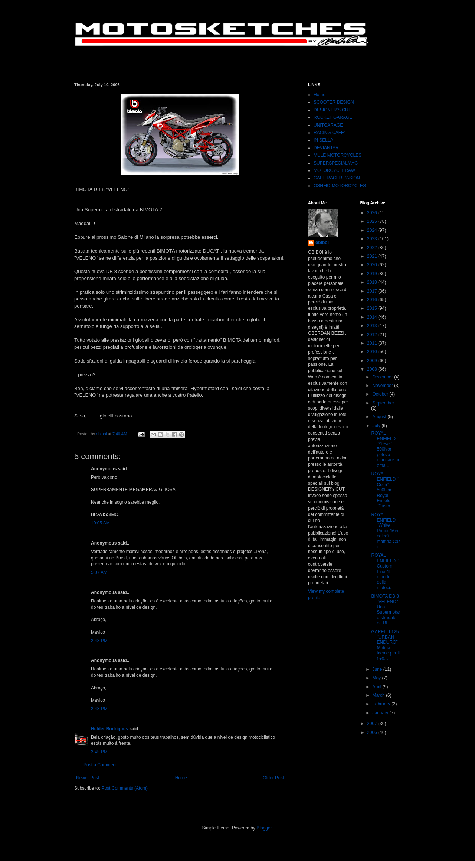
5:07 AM (99, 572)
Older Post (273, 777)
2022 (372, 247)
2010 (372, 351)
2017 (372, 291)
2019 (372, 273)
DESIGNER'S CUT (332, 110)
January (380, 712)
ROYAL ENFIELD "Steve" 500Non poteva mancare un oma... (385, 449)
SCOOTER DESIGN (334, 102)
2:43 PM (99, 640)
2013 (372, 325)
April (377, 686)
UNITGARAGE (328, 125)
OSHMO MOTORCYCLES (340, 185)
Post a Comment (100, 764)
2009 (372, 360)
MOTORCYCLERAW (334, 170)
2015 (372, 308)
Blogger (264, 828)
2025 (372, 221)
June (377, 669)
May (377, 677)
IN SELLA (323, 140)
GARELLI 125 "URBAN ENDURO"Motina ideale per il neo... (385, 645)
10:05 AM (100, 523)
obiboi (322, 242)
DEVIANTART (327, 147)
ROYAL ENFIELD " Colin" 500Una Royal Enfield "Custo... (384, 490)
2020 (372, 264)
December (383, 377)
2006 (372, 732)
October (380, 394)
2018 (372, 282)
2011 (372, 343)
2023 (372, 238)
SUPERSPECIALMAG (336, 163)
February (381, 703)
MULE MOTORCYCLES (337, 155)
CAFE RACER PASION (337, 178)
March (379, 695)
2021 (372, 256)
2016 (372, 299)
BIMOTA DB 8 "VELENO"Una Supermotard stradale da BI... (385, 610)
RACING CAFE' (329, 132)
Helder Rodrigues (109, 728)
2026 (372, 212)
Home (181, 777)
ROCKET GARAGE (333, 117)
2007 (372, 723)
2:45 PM (99, 751)
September (383, 403)
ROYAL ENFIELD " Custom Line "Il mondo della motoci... (384, 571)
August (379, 416)
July (376, 425)
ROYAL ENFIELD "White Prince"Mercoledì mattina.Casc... (385, 530)
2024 (372, 230)
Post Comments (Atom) (124, 788)
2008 (372, 369)
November (383, 385)
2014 (372, 317)
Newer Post (87, 777)
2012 (372, 334)
